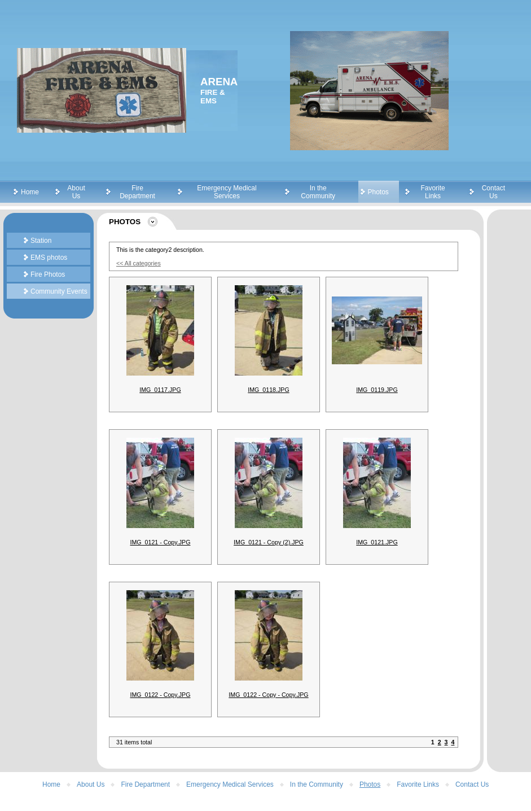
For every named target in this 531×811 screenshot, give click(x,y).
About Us (76, 192)
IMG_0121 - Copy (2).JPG (269, 542)
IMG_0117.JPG (160, 389)
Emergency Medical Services (226, 192)
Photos (378, 192)
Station (40, 241)
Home (30, 192)
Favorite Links (432, 192)
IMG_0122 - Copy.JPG (160, 694)
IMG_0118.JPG (268, 389)
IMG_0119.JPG (376, 389)
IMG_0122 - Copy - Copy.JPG (268, 694)
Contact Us (493, 192)
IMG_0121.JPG (376, 542)
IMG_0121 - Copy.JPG (160, 542)
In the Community (318, 192)
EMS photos (48, 257)
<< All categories (138, 263)
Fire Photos (47, 274)
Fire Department (137, 192)
